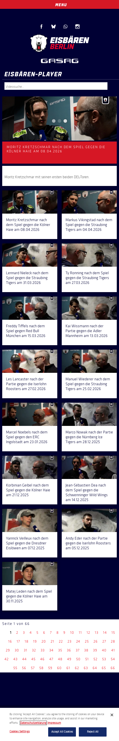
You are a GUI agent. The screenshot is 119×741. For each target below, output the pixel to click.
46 (42, 659)
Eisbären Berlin (59, 43)
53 (104, 659)
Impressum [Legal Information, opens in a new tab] (54, 723)
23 (69, 641)
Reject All (92, 731)
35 (60, 650)
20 (44, 641)
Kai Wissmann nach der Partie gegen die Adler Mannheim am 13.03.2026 (86, 331)
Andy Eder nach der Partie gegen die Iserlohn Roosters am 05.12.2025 (88, 543)
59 (50, 668)
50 (78, 659)
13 (96, 632)
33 (43, 650)
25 (87, 641)
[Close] (112, 715)
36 (69, 650)
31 (25, 650)
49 (69, 659)
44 (24, 659)
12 (88, 632)
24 (78, 641)
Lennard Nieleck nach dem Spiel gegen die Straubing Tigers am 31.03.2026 (27, 277)
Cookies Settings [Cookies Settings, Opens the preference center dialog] (20, 731)
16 (10, 641)
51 (87, 659)
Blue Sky (53, 26)
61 (68, 668)
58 (41, 668)
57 (33, 668)
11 (80, 632)
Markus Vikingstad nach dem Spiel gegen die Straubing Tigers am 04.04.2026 (88, 224)
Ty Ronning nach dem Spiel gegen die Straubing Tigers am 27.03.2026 (87, 277)
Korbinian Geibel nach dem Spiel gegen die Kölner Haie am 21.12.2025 (28, 490)
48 (60, 659)
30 (17, 650)
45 (33, 659)
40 (104, 650)
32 (34, 650)
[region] (59, 724)
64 (95, 668)
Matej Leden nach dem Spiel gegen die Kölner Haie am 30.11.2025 (29, 596)
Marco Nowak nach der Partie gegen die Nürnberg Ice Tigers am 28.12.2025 (89, 437)
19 (35, 641)
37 (77, 650)
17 (18, 641)
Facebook (41, 26)
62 (77, 668)
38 (86, 650)
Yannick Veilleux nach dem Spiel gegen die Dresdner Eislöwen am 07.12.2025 (27, 543)
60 (59, 668)
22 (61, 641)
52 (95, 659)
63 (86, 668)
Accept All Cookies (62, 731)
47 (51, 659)
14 (105, 632)
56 (24, 668)
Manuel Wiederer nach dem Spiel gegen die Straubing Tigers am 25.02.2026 (87, 384)
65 (104, 668)
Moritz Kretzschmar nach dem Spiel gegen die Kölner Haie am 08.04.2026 (28, 224)
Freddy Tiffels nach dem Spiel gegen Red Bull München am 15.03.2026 (25, 331)
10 (72, 632)
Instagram (77, 26)
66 (113, 668)
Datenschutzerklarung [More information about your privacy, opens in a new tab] (33, 723)
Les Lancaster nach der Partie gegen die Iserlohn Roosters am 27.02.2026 (26, 384)
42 (6, 659)
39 (95, 650)
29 (8, 650)
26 (95, 641)
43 (15, 659)
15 (113, 632)
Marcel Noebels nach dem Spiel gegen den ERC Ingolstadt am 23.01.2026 (27, 437)
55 (15, 668)
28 (113, 641)
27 (104, 641)
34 (51, 650)
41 (113, 650)
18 (26, 641)
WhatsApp (65, 26)
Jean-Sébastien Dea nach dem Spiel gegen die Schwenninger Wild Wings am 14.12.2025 (86, 492)
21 (52, 641)
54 (113, 659)
